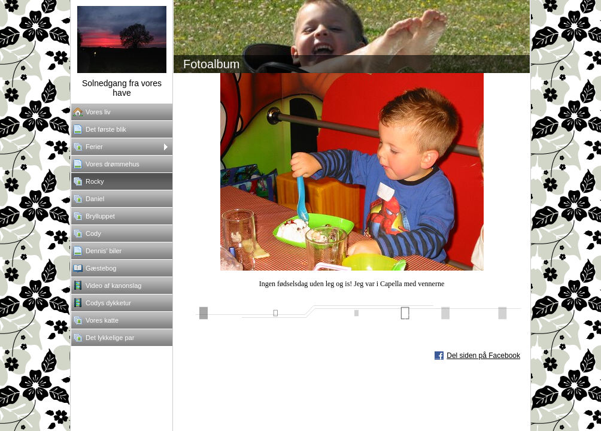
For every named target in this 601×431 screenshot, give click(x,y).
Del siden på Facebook (483, 355)
